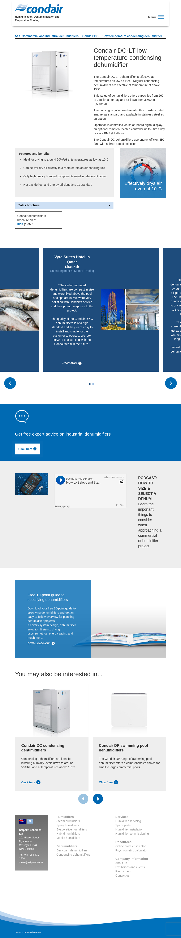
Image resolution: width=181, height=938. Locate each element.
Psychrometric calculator (131, 850)
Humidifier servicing (128, 821)
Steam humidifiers (68, 821)
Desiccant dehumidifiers (72, 850)
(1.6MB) (26, 224)
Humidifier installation (129, 829)
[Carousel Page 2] (93, 384)
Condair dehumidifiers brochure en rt (31, 218)
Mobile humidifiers (68, 837)
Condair (39, 8)
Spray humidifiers (67, 825)
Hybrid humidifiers (68, 833)
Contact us (122, 875)
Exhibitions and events (130, 867)
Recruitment (123, 871)
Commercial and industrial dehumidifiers (50, 36)
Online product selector (130, 846)
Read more (72, 363)
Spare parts (122, 825)
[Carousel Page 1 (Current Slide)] (90, 384)
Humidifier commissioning (132, 833)
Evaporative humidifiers (71, 829)
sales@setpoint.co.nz (31, 862)
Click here (27, 449)
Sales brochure (64, 205)
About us (121, 863)
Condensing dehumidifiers (73, 854)
